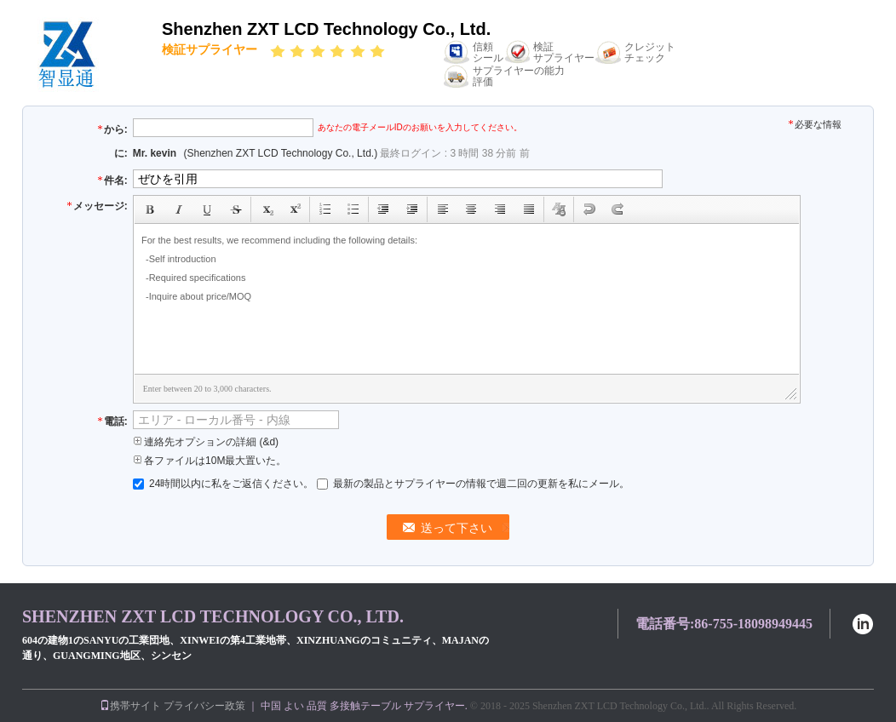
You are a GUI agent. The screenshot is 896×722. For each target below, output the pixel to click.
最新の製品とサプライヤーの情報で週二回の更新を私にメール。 (473, 484)
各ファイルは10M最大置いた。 (210, 461)
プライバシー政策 (204, 706)
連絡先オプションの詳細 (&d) (206, 442)
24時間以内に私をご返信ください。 (225, 484)
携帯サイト (130, 706)
